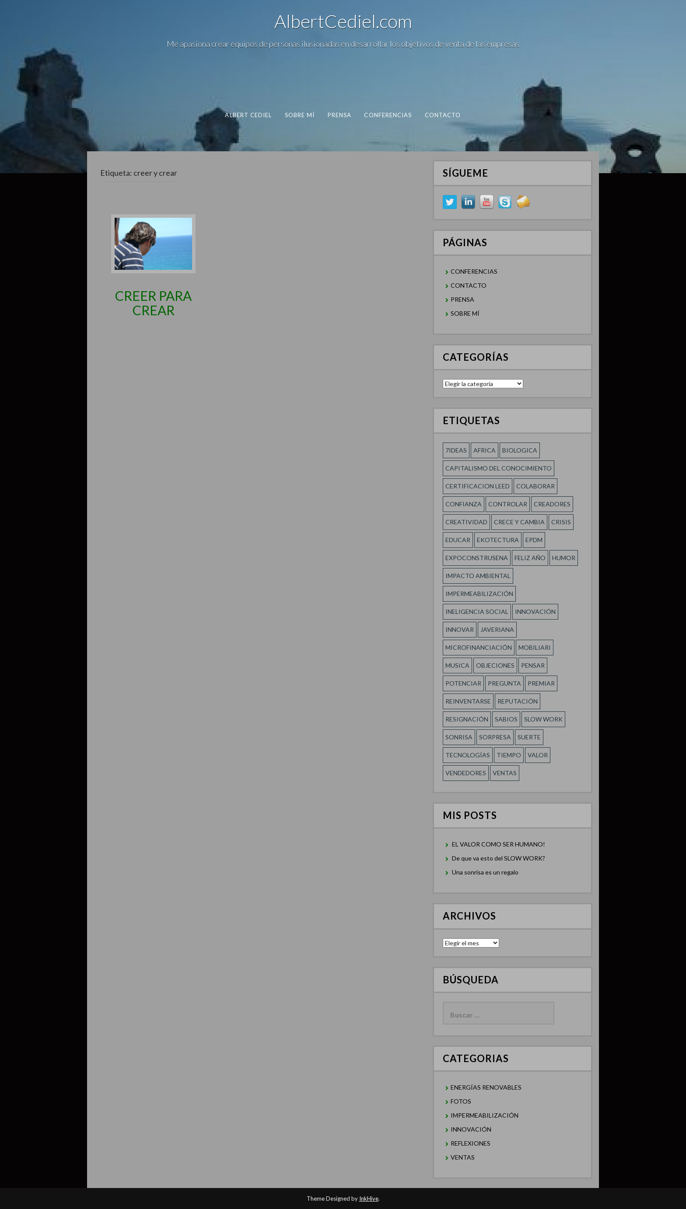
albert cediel (248, 114)
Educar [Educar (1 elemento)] (457, 540)
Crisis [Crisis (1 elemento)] (561, 522)
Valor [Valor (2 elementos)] (538, 755)
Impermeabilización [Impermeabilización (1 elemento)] (479, 593)
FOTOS (461, 1101)
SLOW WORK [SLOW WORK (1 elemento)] (543, 719)
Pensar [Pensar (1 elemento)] (533, 665)
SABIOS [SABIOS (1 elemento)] (506, 719)
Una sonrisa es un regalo (485, 872)
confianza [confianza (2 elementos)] (463, 504)
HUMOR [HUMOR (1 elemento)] (563, 557)
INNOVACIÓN (471, 1129)
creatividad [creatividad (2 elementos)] (466, 522)
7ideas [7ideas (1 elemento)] (456, 450)
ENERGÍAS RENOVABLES (486, 1087)
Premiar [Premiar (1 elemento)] (541, 683)
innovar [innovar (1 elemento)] (459, 629)
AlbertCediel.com (343, 21)
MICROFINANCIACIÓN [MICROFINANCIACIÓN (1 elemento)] (478, 647)
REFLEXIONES (470, 1143)
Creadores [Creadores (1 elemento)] (552, 504)
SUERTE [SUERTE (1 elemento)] (529, 737)
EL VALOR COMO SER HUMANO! (498, 844)
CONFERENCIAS (388, 114)
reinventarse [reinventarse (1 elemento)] (468, 701)
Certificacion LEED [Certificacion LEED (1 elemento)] (477, 486)
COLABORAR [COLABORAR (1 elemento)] (535, 486)
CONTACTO (443, 114)
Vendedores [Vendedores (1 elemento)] (465, 773)
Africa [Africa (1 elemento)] (484, 450)
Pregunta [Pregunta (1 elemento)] (504, 683)
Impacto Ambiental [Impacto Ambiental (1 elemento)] (478, 575)
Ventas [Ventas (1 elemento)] (505, 773)
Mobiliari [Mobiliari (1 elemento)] (534, 647)
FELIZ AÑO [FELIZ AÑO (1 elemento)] (530, 557)
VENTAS (463, 1157)
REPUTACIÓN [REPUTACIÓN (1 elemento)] (517, 701)
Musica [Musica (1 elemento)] (457, 665)
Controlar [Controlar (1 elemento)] (507, 504)
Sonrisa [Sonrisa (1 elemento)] (458, 737)
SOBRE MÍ (300, 114)
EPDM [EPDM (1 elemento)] (533, 540)
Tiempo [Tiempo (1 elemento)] (509, 755)
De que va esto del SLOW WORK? (498, 858)
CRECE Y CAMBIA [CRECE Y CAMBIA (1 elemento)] (519, 522)
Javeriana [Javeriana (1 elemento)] (497, 629)
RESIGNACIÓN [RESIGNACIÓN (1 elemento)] (466, 719)
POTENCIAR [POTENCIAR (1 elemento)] (463, 683)
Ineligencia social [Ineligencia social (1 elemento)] (476, 611)
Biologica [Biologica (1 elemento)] (519, 450)
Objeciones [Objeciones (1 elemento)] (495, 665)
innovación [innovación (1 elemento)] (535, 611)
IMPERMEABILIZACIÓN (484, 1115)
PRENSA (340, 114)
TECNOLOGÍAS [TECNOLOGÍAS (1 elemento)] (467, 755)
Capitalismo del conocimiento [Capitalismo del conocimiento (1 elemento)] (498, 468)
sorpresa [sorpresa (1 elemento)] (495, 737)
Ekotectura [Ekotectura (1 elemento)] (498, 540)
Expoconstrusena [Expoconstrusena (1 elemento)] (476, 557)
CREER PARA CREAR (153, 303)
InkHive (368, 1198)
